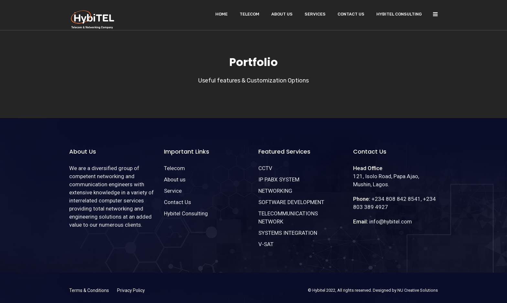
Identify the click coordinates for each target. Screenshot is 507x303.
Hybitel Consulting (399, 14)
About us (282, 14)
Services (315, 14)
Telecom (249, 14)
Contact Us (351, 14)
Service (173, 191)
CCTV (265, 168)
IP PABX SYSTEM (278, 179)
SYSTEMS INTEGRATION (287, 233)
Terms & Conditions (89, 290)
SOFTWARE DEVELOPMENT (291, 202)
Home (221, 14)
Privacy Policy (131, 290)
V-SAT (266, 244)
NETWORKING (275, 191)
